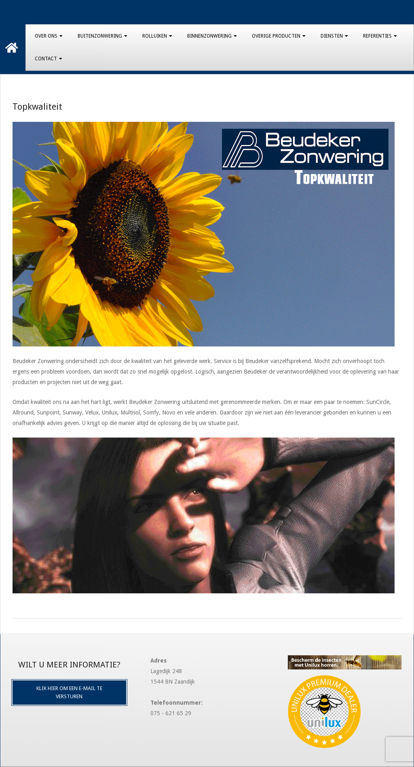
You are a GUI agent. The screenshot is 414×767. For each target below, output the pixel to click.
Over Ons (46, 36)
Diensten (332, 36)
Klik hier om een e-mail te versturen (69, 692)
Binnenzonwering (209, 36)
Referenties (377, 36)
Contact (46, 59)
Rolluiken (154, 36)
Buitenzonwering (100, 36)
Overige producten (276, 36)
